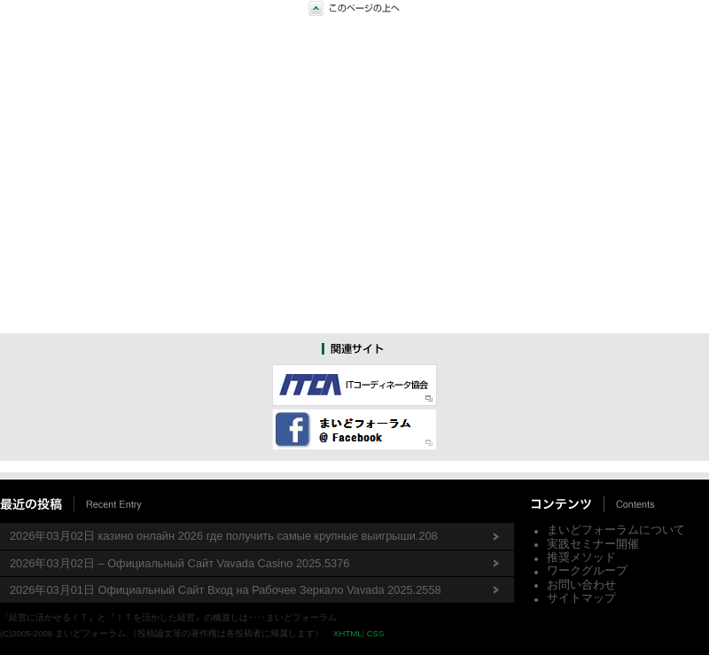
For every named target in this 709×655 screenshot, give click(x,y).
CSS (376, 633)
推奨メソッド (581, 557)
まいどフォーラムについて (616, 529)
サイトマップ (581, 597)
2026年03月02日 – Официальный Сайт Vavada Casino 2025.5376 (179, 563)
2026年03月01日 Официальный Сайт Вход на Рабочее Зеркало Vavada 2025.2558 (225, 590)
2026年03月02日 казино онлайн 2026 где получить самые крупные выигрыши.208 (224, 535)
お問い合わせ (581, 584)
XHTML (347, 633)
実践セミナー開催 (593, 543)
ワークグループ (587, 570)
